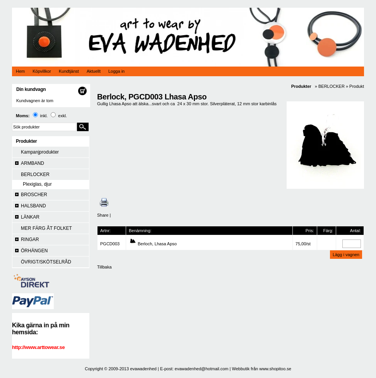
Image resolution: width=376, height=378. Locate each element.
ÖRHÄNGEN (34, 250)
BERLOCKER (35, 174)
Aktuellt (94, 71)
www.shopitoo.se (275, 368)
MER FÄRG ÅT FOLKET (46, 228)
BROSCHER (34, 194)
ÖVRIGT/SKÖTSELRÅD (46, 262)
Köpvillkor (41, 71)
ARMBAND (32, 163)
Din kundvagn (31, 89)
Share (102, 215)
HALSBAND (33, 206)
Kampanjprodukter (40, 152)
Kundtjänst (69, 71)
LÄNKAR (30, 217)
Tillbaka (104, 267)
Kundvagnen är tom (34, 100)
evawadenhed (143, 368)
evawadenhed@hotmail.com (202, 368)
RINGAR (30, 239)
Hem (20, 71)
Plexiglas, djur (37, 184)
